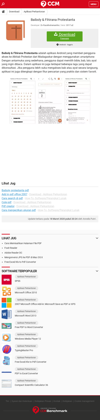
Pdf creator (8, 206)
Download (14, 11)
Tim (7, 401)
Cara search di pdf (12, 198)
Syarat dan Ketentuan (22, 401)
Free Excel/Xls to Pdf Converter (20, 262)
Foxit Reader (10, 248)
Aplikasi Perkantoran (34, 11)
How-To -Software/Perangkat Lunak (45, 198)
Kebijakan (67, 401)
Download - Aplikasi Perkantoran (48, 194)
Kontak (57, 401)
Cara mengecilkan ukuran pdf (19, 210)
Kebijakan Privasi (43, 401)
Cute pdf (7, 202)
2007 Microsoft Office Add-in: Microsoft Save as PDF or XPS (45, 304)
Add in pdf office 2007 (14, 194)
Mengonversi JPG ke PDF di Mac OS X (23, 257)
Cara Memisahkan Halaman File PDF (23, 243)
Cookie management (84, 401)
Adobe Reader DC (13, 252)
